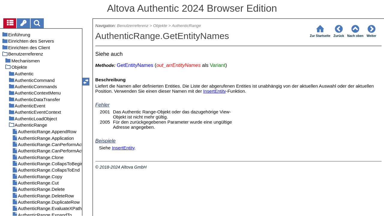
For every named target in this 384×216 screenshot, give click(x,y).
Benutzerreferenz (132, 25)
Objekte (160, 25)
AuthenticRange (186, 25)
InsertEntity (214, 91)
